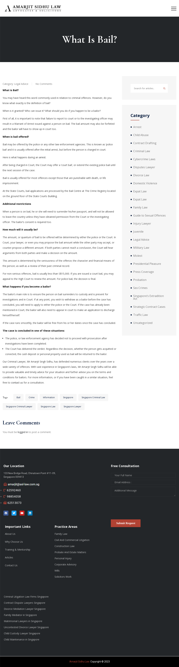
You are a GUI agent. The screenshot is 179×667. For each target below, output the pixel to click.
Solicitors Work (63, 576)
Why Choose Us (14, 541)
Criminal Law (141, 151)
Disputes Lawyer (144, 167)
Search (164, 88)
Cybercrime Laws (144, 159)
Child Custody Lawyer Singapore (22, 633)
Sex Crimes (140, 287)
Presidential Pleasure (147, 263)
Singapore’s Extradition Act (148, 297)
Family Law (140, 207)
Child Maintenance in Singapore (21, 639)
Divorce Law (141, 175)
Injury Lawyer (142, 223)
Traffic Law (140, 314)
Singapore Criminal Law (93, 397)
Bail (18, 397)
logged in (23, 432)
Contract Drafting (144, 143)
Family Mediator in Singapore (20, 615)
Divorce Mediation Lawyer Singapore (25, 609)
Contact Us (11, 565)
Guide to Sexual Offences (149, 215)
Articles (9, 557)
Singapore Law (48, 406)
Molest (137, 255)
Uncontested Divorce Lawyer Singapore (26, 627)
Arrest (137, 127)
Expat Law (139, 191)
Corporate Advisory (65, 564)
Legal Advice (21, 84)
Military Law (141, 247)
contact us (17, 382)
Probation (139, 279)
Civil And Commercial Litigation (72, 540)
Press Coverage (143, 271)
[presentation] (137, 509)
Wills (57, 570)
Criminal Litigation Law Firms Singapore (26, 596)
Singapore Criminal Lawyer (19, 406)
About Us (10, 533)
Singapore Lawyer (72, 406)
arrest (42, 157)
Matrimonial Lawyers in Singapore (23, 621)
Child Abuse (141, 135)
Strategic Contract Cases (149, 306)
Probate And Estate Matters (70, 552)
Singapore (68, 397)
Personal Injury (63, 558)
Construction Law (64, 546)
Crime (32, 397)
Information (49, 397)
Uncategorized (142, 322)
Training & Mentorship (17, 549)
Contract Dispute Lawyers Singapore (24, 602)
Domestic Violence (145, 183)
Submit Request (125, 523)
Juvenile (138, 231)
